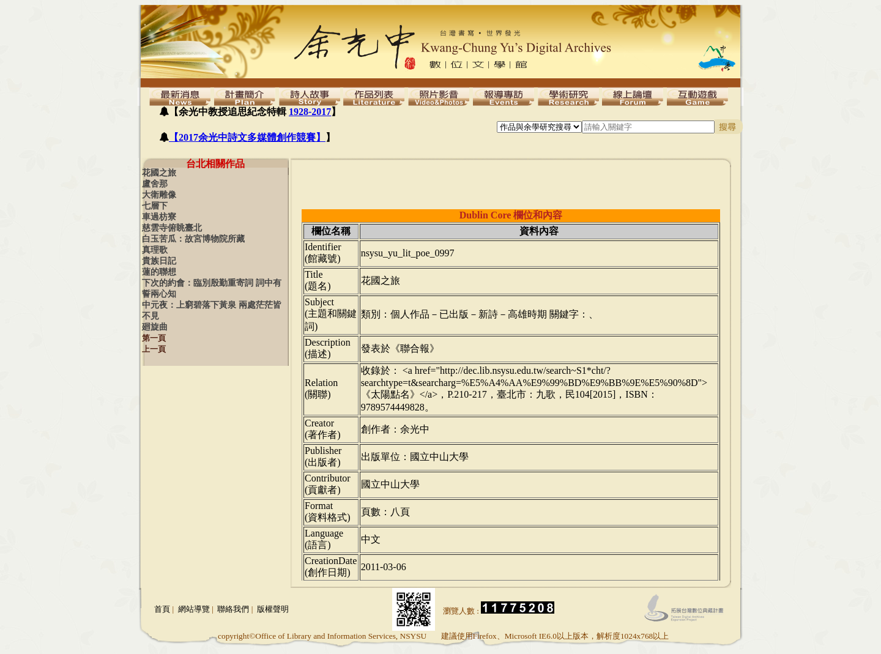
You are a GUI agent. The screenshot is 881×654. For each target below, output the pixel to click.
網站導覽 (194, 609)
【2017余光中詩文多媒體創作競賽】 (247, 137)
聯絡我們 (233, 609)
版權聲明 (273, 609)
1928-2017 (310, 111)
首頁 (162, 609)
